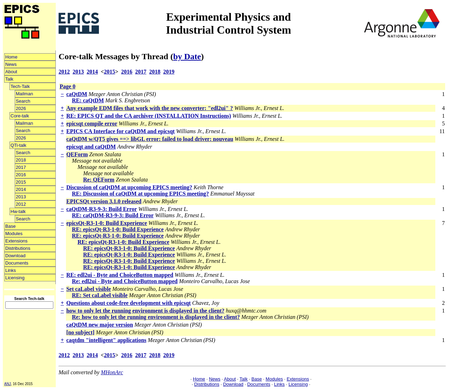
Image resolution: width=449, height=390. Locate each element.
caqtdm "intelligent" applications (106, 340)
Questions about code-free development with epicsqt (128, 303)
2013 (21, 196)
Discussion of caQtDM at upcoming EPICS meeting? (129, 187)
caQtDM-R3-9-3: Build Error (101, 209)
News (11, 64)
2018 (21, 160)
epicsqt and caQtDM (91, 147)
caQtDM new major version (99, 325)
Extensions (16, 241)
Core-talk (20, 115)
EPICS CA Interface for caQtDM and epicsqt (120, 131)
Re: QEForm (98, 180)
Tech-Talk (20, 86)
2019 (168, 72)
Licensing (15, 277)
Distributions (18, 248)
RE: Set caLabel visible (100, 295)
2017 (21, 167)
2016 (21, 174)
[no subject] (80, 332)
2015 (21, 182)
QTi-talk (18, 145)
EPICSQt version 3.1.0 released (103, 201)
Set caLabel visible (88, 289)
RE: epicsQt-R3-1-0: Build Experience (118, 229)
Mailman (24, 93)
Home (11, 57)
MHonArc (112, 372)
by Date (187, 56)
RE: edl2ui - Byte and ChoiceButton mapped (119, 275)
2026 (21, 108)
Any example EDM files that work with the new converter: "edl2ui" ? (149, 108)
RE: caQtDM (88, 100)
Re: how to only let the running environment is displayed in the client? (156, 317)
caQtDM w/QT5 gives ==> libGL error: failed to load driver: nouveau (149, 139)
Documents (16, 263)
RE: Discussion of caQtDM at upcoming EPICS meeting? (140, 194)
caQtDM (76, 94)
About (11, 71)
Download (15, 255)
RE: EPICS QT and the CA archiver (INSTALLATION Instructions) (148, 116)
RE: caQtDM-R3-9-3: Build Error (113, 215)
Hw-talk (18, 211)
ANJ (7, 384)
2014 (21, 189)
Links (10, 270)
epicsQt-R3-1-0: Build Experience (106, 223)
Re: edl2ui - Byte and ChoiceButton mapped (124, 281)
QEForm (77, 154)
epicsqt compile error (91, 123)
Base (10, 226)
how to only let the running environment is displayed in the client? (145, 311)
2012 (21, 204)
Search (23, 101)
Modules (13, 233)
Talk (9, 79)
